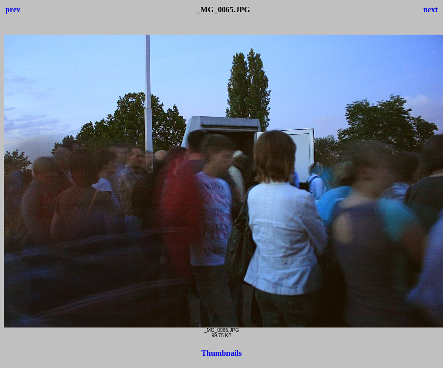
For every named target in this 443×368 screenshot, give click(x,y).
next (430, 9)
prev (12, 9)
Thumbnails (221, 353)
